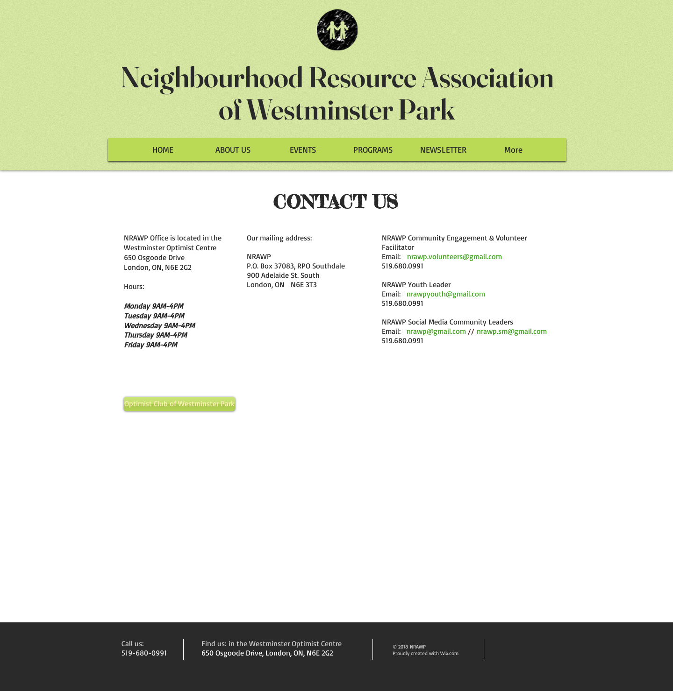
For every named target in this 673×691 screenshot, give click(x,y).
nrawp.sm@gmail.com (512, 331)
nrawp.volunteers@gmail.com (454, 256)
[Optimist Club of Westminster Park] (179, 404)
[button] (303, 150)
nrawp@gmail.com (436, 331)
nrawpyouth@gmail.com (446, 293)
